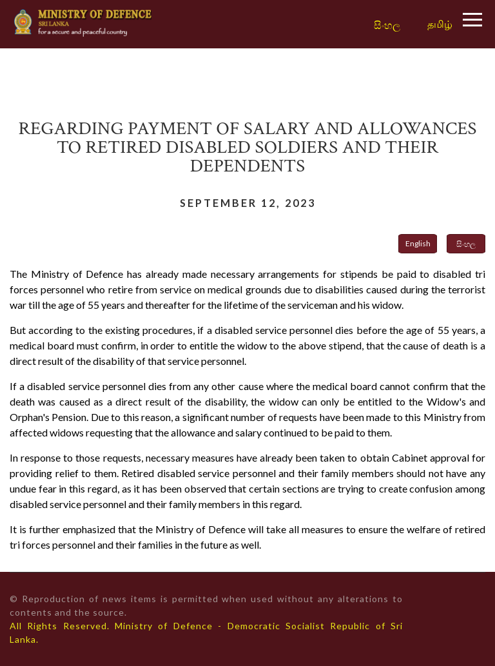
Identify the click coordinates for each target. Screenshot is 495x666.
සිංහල (387, 25)
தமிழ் (439, 23)
